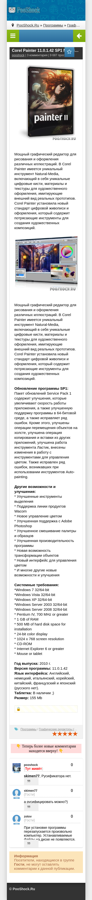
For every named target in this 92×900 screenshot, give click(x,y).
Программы (29, 729)
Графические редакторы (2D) (59, 729)
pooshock (18, 55)
